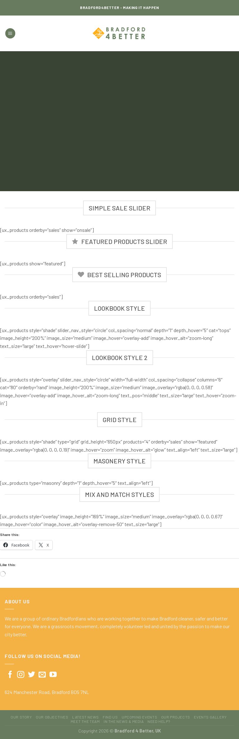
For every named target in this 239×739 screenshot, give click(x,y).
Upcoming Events (139, 717)
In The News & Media (124, 721)
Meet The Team (85, 721)
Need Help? (159, 721)
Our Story (21, 717)
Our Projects (175, 717)
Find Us (110, 717)
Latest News (85, 717)
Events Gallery (210, 717)
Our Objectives (52, 717)
